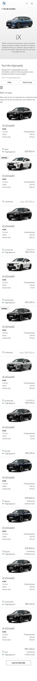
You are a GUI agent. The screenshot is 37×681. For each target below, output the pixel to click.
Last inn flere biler (18, 663)
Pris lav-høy (27, 82)
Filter (9, 82)
